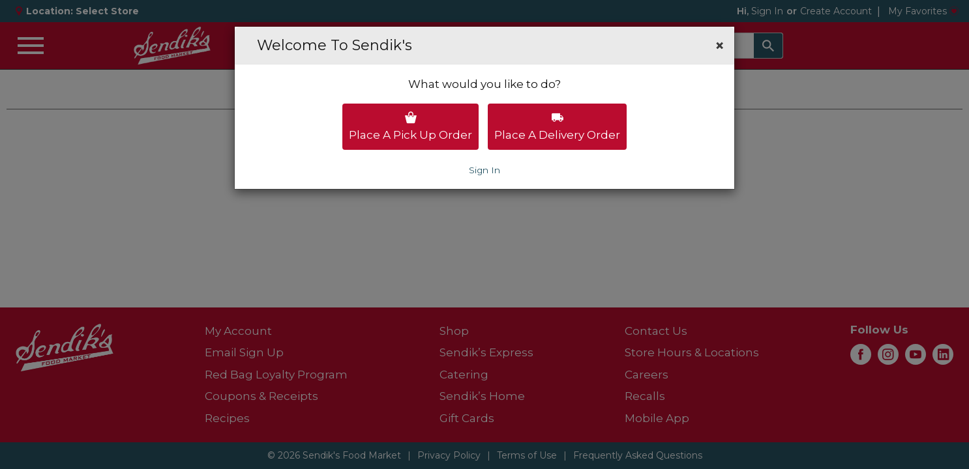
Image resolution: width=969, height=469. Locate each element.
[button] (719, 46)
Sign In (484, 170)
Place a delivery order (557, 126)
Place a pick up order (410, 126)
